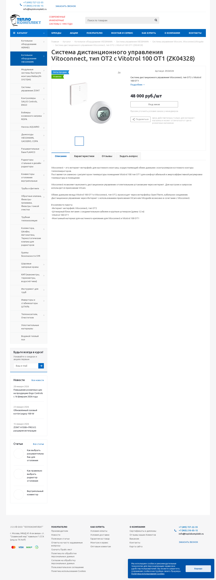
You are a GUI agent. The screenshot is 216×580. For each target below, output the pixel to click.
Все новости (38, 380)
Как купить (149, 33)
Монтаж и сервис (122, 33)
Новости (55, 535)
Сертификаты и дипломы (143, 531)
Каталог (22, 33)
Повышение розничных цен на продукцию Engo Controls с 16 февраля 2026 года (28, 393)
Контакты (195, 33)
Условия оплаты (98, 531)
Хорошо (198, 569)
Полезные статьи (60, 538)
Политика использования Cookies (68, 571)
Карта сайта (136, 546)
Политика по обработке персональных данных (64, 555)
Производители (59, 531)
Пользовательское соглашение (67, 567)
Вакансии (134, 538)
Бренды (56, 33)
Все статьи (38, 444)
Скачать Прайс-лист (61, 549)
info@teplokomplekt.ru (35, 9)
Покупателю (95, 33)
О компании (172, 33)
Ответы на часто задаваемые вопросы (67, 544)
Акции (74, 33)
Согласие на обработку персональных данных (63, 561)
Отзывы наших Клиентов (143, 535)
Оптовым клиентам (100, 546)
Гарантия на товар (100, 538)
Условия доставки (99, 535)
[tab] (137, 84)
